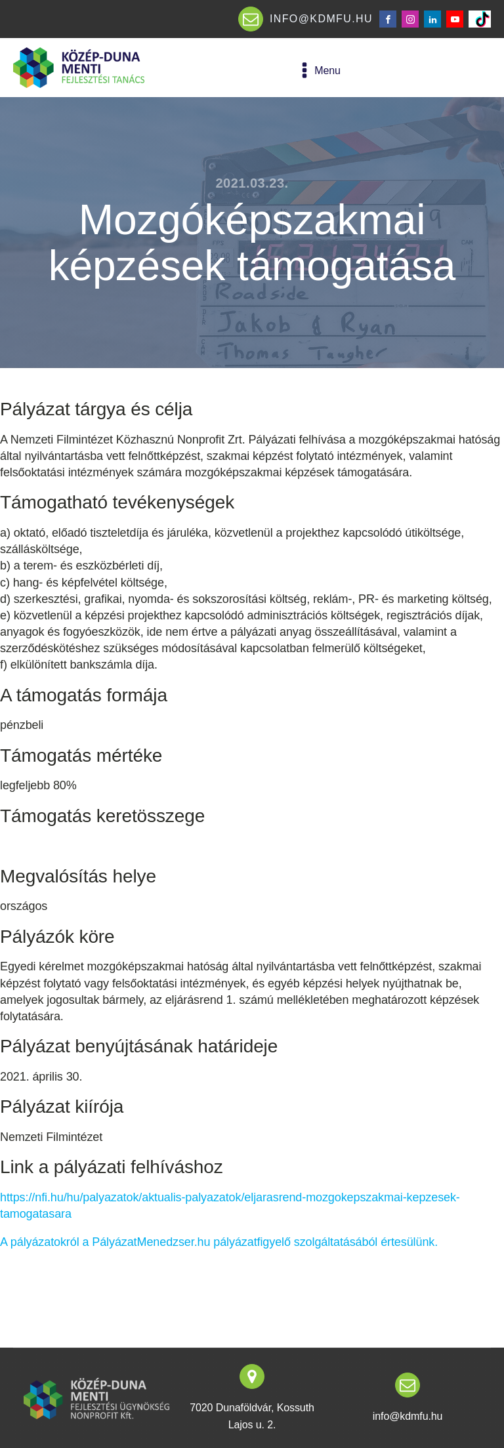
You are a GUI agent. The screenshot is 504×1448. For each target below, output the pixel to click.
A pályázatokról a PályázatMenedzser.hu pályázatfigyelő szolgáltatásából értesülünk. (219, 1242)
